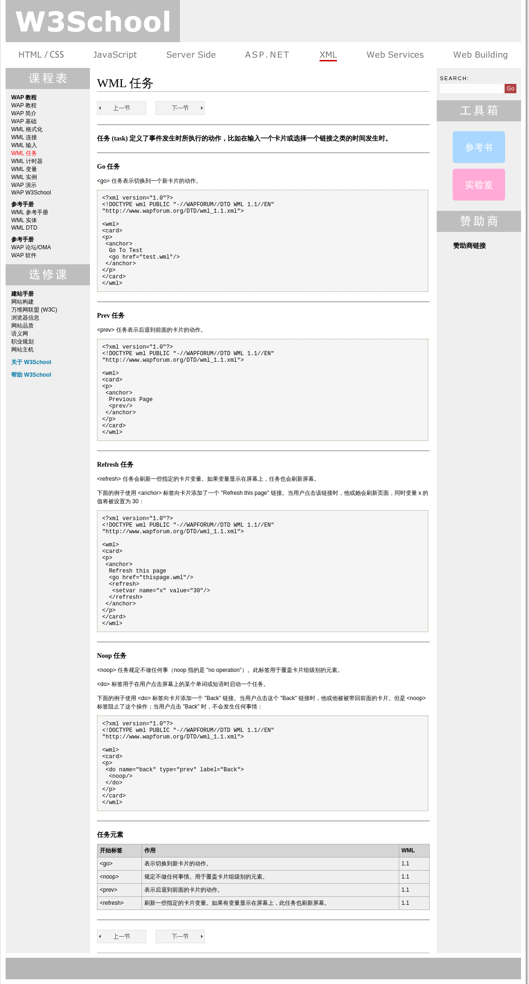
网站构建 (22, 301)
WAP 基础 (24, 121)
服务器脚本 (191, 55)
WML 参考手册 (29, 212)
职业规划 (22, 341)
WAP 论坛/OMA (31, 247)
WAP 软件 (24, 255)
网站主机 (22, 349)
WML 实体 (24, 220)
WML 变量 (24, 169)
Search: (454, 78)
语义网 (19, 333)
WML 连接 (24, 137)
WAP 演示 (24, 185)
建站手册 (479, 55)
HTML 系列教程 (42, 55)
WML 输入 (24, 145)
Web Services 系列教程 (394, 55)
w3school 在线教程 (93, 21)
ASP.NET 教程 (267, 55)
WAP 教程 (24, 105)
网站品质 (22, 325)
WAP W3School (31, 192)
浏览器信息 (25, 317)
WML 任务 (24, 153)
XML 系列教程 (327, 55)
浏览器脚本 (115, 55)
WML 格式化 (27, 129)
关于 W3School (31, 362)
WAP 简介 (24, 113)
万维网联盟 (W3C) (34, 309)
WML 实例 (24, 177)
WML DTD (24, 227)
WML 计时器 (27, 161)
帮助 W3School (31, 375)
